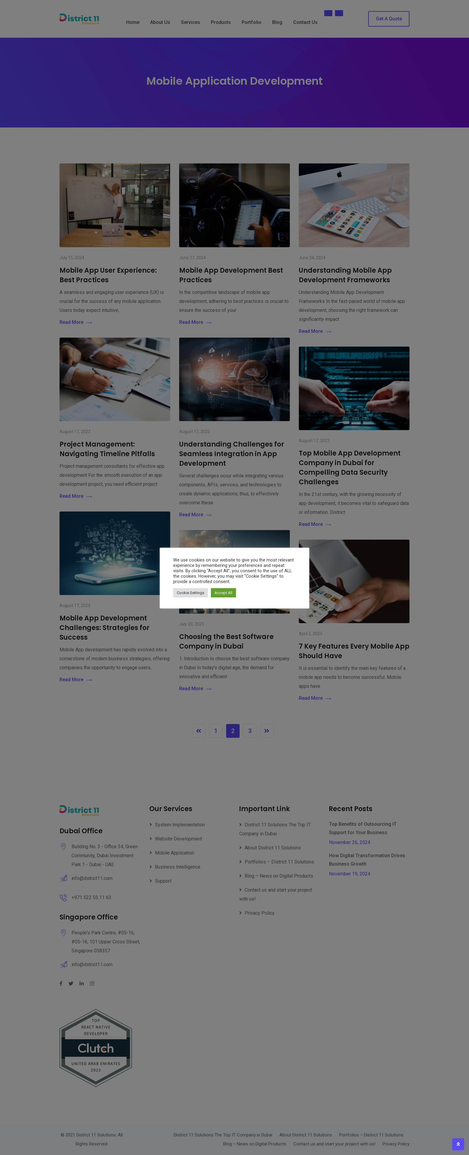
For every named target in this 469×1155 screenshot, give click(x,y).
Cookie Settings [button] (190, 593)
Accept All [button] (223, 593)
